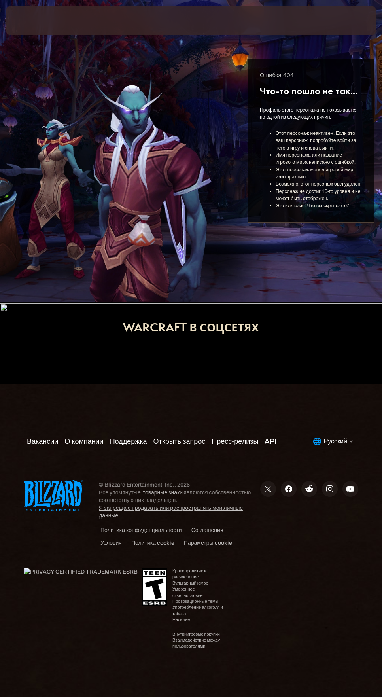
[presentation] (30, 20)
